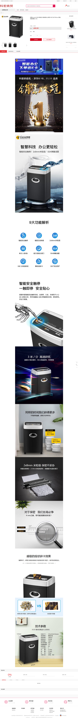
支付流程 (41, 710)
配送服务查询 (62, 710)
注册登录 (32, 710)
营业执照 (56, 715)
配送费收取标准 (63, 711)
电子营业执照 (63, 715)
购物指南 (14, 708)
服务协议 (51, 710)
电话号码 (76, 365)
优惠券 (26, 9)
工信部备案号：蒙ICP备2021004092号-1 (47, 715)
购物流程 (13, 710)
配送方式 (62, 708)
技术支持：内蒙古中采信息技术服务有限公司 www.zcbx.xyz (42, 717)
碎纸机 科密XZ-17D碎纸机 (71, 28)
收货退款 (32, 712)
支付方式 (42, 708)
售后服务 (23, 708)
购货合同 (51, 712)
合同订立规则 (51, 711)
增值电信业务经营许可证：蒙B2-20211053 (31, 715)
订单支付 (32, 711)
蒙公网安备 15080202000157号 (17, 715)
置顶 (76, 367)
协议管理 (51, 708)
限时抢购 (22, 9)
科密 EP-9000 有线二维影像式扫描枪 (72, 42)
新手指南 (32, 708)
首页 (18, 9)
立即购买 (36, 39)
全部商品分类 (5, 9)
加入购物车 (49, 39)
